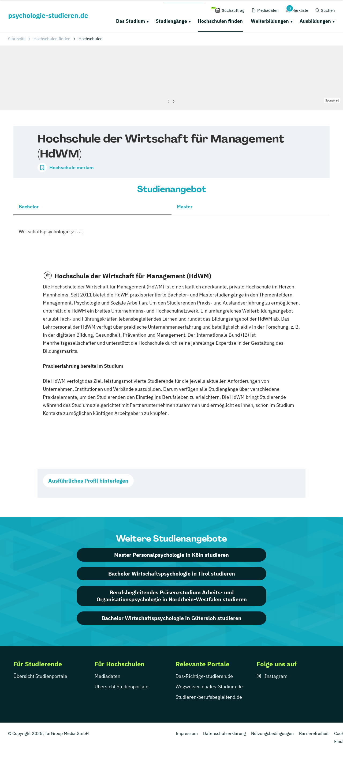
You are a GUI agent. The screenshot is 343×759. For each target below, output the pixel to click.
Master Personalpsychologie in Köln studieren (171, 554)
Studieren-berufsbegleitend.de (209, 697)
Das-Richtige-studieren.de (204, 676)
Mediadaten (107, 676)
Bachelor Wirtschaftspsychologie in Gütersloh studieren (171, 618)
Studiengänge (171, 21)
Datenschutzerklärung (224, 733)
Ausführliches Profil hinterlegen (88, 480)
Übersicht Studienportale (40, 676)
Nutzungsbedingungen (272, 733)
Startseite (16, 38)
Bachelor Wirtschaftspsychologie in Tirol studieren (171, 573)
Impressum (187, 733)
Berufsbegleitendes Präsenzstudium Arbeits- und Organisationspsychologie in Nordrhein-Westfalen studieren (171, 596)
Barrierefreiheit (314, 733)
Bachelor (29, 207)
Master (184, 207)
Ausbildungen (315, 21)
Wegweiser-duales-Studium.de (209, 686)
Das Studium (130, 21)
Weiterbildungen (270, 21)
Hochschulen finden (220, 21)
